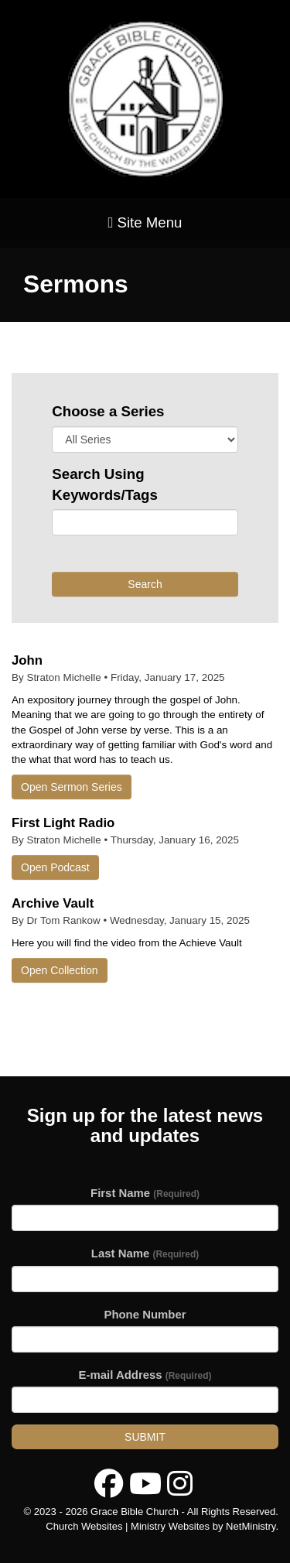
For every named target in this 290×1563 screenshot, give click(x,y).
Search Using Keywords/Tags (105, 484)
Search (145, 584)
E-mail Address (145, 1374)
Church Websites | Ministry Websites (129, 1526)
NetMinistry (250, 1526)
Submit (145, 1437)
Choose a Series (108, 411)
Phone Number (145, 1314)
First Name (145, 1192)
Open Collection (59, 970)
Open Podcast (55, 867)
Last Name (145, 1253)
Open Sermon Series (71, 787)
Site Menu (144, 222)
